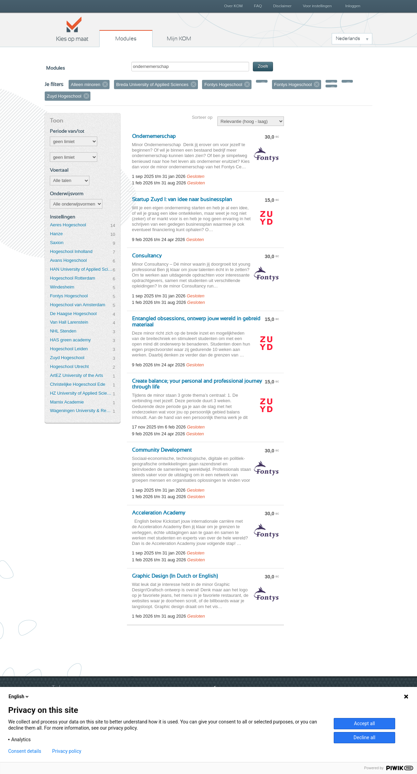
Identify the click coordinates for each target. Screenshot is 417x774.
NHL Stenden (63, 331)
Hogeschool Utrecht (69, 366)
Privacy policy (66, 751)
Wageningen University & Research (81, 410)
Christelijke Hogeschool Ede (77, 384)
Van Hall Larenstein (69, 322)
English (19, 696)
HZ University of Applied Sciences (81, 393)
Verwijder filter (105, 84)
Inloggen (352, 6)
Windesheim (62, 287)
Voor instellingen (317, 6)
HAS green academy (70, 339)
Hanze (56, 233)
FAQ (258, 6)
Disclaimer (282, 6)
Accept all (364, 723)
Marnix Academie (67, 402)
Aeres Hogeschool (68, 224)
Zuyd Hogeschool (67, 357)
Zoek (263, 66)
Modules (125, 38)
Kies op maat (72, 29)
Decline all (364, 737)
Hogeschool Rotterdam (72, 278)
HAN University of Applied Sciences (81, 269)
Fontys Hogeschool (69, 295)
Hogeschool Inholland (71, 251)
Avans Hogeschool (68, 260)
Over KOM (233, 6)
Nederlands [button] (348, 38)
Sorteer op (202, 117)
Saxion (56, 242)
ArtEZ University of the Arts (76, 375)
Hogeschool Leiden (69, 348)
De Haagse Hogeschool (73, 313)
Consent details (24, 751)
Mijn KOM (179, 38)
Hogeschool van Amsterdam (77, 304)
